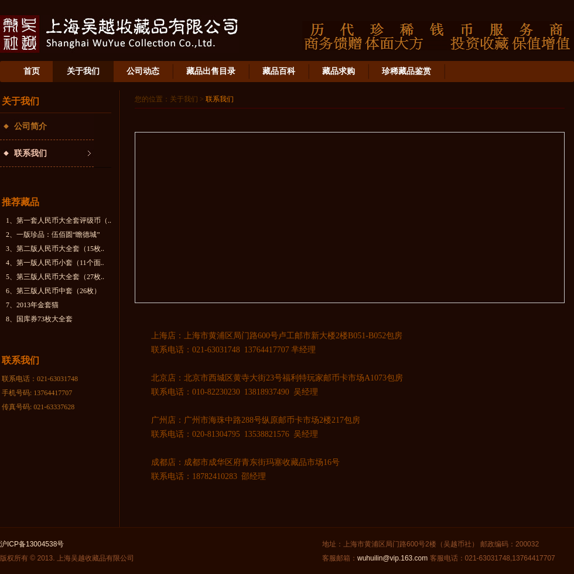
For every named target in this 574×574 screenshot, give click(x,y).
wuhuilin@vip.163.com (392, 558)
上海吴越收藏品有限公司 (119, 34)
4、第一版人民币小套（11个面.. (55, 263)
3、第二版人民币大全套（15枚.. (55, 248)
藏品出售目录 (210, 71)
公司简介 (30, 126)
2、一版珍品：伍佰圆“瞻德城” (53, 234)
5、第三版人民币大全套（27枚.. (55, 277)
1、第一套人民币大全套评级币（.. (58, 220)
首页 (31, 71)
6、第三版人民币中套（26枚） (53, 291)
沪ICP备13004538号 (32, 544)
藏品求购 (338, 71)
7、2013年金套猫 (32, 305)
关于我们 (83, 71)
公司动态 (143, 71)
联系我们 (30, 153)
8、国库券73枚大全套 (39, 319)
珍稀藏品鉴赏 (406, 71)
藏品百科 (278, 71)
